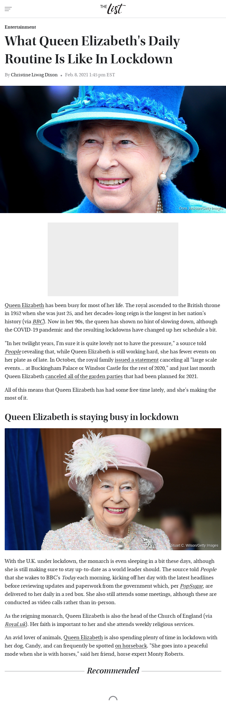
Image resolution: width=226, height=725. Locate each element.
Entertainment (20, 27)
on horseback (131, 646)
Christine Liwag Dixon (34, 75)
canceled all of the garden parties (84, 376)
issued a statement (137, 360)
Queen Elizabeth (24, 305)
